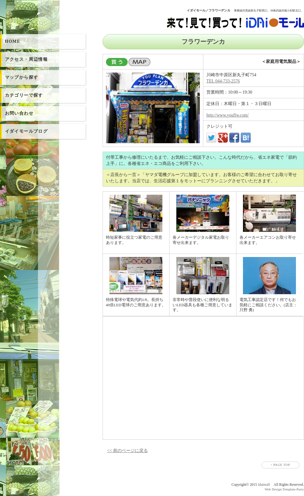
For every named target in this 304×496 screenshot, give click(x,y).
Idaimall (264, 485)
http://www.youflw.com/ (227, 115)
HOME (12, 41)
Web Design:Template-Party (284, 489)
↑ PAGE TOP (280, 465)
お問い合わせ (19, 113)
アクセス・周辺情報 (26, 59)
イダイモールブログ (26, 131)
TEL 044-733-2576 (223, 81)
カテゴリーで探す (24, 95)
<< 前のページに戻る (127, 450)
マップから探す (21, 77)
